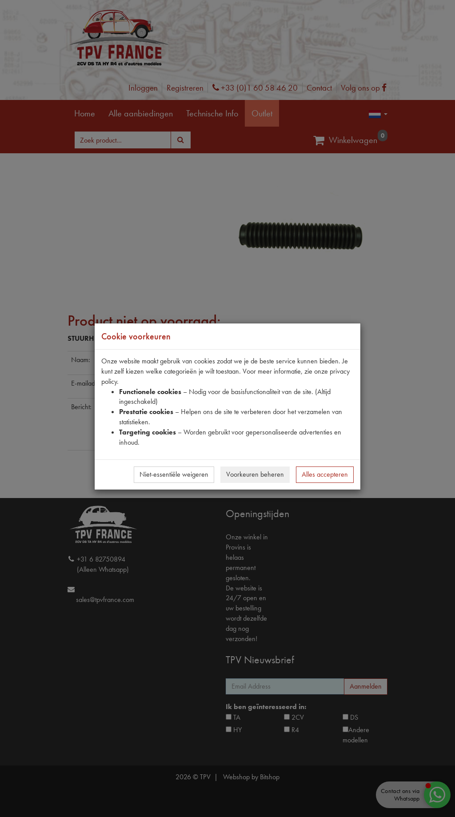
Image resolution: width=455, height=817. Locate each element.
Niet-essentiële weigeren (174, 474)
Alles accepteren (325, 474)
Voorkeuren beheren (255, 474)
